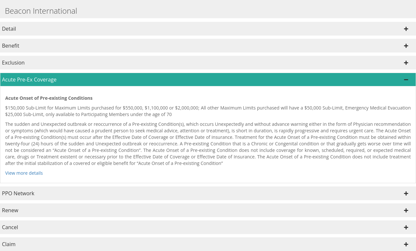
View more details (24, 173)
